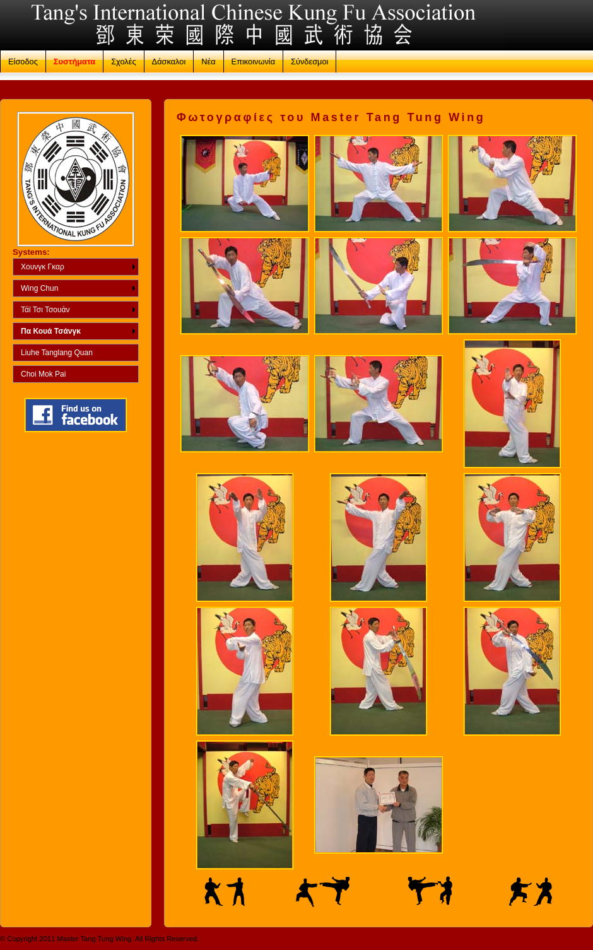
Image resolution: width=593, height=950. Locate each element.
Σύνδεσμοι (309, 61)
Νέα (208, 61)
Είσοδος (23, 61)
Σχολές (123, 61)
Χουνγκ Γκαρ (42, 266)
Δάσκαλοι (169, 61)
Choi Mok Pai (43, 374)
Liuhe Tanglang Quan (57, 352)
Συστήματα (74, 61)
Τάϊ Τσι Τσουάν (45, 309)
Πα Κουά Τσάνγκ (51, 331)
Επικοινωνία (253, 61)
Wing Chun (39, 288)
